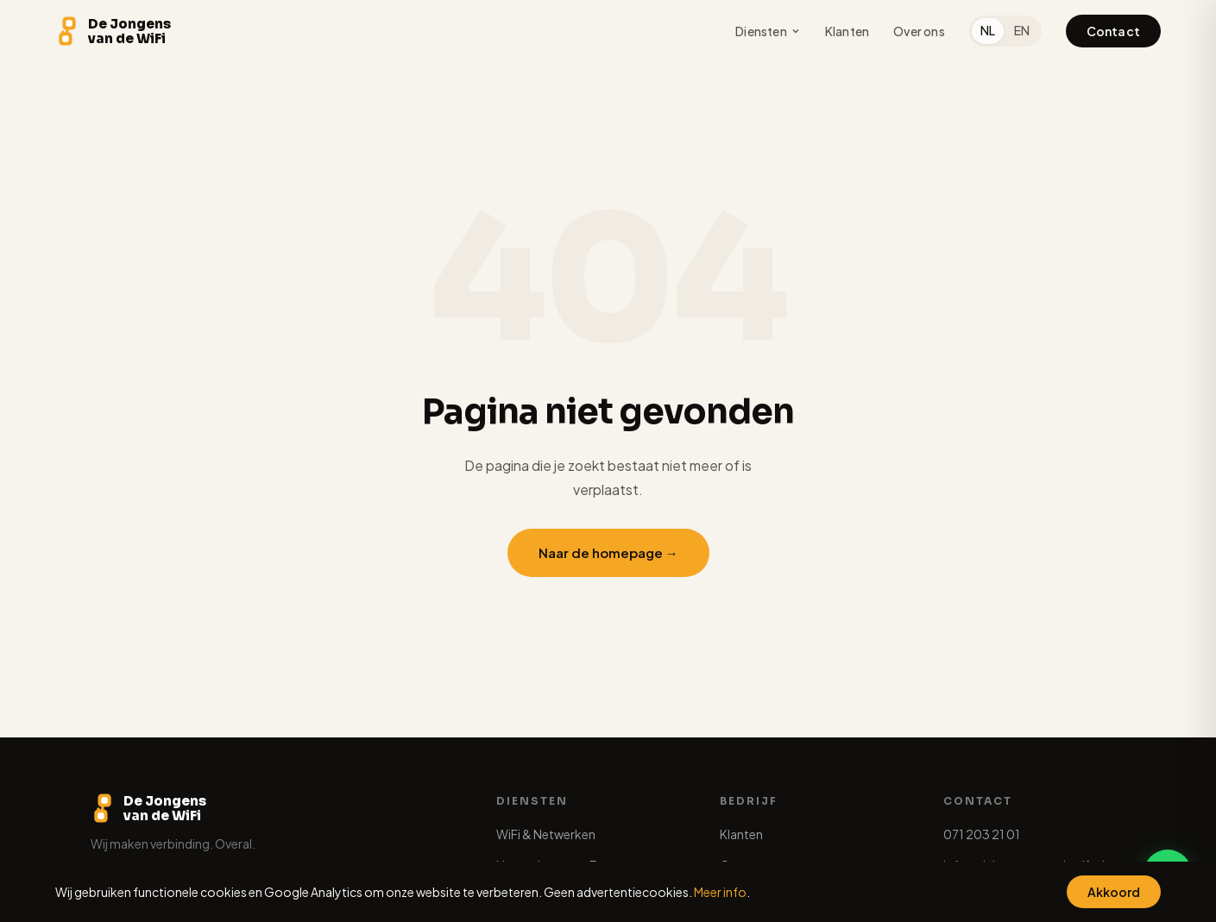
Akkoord (1113, 892)
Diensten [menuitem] (768, 31)
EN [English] (1022, 30)
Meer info (720, 892)
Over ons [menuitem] (919, 31)
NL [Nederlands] (987, 30)
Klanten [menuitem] (847, 31)
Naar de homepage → (608, 552)
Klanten (741, 834)
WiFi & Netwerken (545, 834)
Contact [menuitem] (1113, 31)
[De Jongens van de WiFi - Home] (113, 31)
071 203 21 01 (981, 834)
